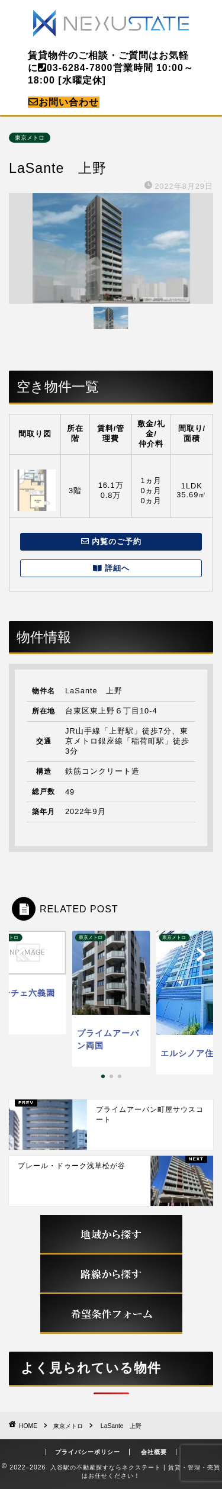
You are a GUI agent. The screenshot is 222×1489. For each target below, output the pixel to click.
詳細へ (111, 568)
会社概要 (154, 1452)
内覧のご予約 (111, 541)
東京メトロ (29, 137)
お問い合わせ (63, 102)
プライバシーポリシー (87, 1452)
